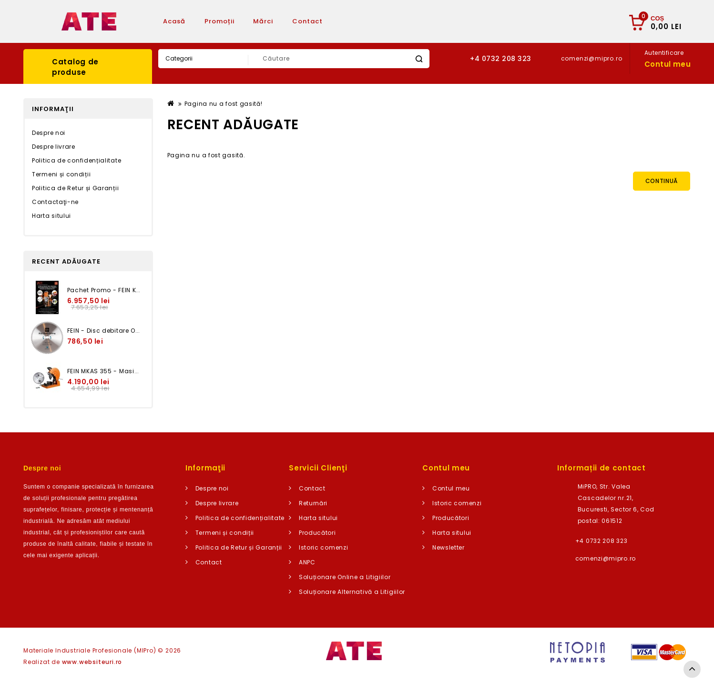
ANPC (307, 562)
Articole (356, 21)
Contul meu (451, 488)
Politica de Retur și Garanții (75, 188)
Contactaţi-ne (55, 202)
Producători (317, 533)
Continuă (661, 181)
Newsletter (448, 547)
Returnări (313, 503)
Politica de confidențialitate (76, 160)
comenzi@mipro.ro (605, 558)
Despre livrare (53, 147)
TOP (692, 669)
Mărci (263, 21)
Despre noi (48, 133)
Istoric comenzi (323, 547)
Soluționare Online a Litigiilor (345, 577)
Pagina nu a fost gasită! (223, 104)
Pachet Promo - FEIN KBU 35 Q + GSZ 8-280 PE (139, 290)
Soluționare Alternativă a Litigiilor (352, 592)
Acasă (174, 21)
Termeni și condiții (61, 174)
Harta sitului (51, 216)
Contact (307, 21)
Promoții (219, 21)
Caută (418, 58)
